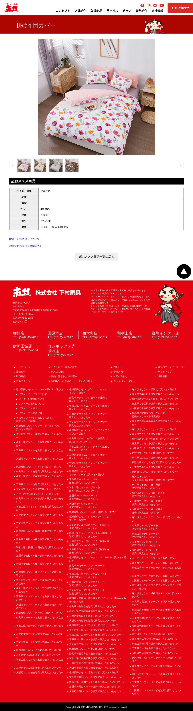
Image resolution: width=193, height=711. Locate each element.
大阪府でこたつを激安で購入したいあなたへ (155, 448)
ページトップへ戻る (184, 271)
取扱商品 (21, 376)
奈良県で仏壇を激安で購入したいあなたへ (154, 639)
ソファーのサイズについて (33, 394)
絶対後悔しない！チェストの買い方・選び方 (92, 512)
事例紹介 (141, 10)
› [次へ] (180, 165)
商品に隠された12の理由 (64, 376)
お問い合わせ (180, 8)
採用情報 (162, 376)
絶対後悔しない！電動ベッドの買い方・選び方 (94, 672)
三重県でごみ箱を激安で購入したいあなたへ (39, 667)
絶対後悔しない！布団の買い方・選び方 (153, 453)
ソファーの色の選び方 (30, 413)
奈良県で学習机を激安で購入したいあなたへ (155, 394)
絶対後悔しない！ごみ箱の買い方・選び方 (38, 650)
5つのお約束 (57, 371)
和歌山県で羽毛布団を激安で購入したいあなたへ (95, 658)
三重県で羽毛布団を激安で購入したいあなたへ (94, 663)
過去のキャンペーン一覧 (171, 367)
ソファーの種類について (32, 403)
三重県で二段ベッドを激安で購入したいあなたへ (95, 639)
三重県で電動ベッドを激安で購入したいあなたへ (95, 686)
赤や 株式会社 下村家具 (47, 292)
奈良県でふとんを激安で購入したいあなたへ (155, 457)
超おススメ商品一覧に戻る (96, 256)
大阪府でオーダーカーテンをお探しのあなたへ (157, 580)
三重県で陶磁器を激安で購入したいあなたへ (92, 615)
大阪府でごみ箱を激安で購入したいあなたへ (39, 672)
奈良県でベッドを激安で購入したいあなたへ (39, 471)
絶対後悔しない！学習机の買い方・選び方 (154, 389)
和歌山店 (124, 333)
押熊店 (18, 333)
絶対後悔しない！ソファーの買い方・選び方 (39, 389)
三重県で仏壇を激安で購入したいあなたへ (154, 648)
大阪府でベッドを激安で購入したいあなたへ (39, 489)
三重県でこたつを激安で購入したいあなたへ (155, 443)
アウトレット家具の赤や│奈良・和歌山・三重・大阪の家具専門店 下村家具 (12, 7)
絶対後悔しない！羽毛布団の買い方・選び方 (92, 649)
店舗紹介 (80, 10)
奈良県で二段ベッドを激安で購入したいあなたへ (95, 630)
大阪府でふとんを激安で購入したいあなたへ (155, 471)
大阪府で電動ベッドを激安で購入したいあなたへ (95, 691)
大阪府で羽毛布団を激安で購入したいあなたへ (94, 667)
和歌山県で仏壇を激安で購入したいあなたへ (155, 643)
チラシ (126, 10)
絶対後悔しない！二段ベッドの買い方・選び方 (94, 625)
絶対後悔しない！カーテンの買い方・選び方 (39, 612)
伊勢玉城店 (22, 346)
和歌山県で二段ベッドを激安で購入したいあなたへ (96, 634)
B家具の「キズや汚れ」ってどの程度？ (72, 381)
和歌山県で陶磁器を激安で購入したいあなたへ (94, 611)
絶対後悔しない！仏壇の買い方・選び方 (153, 634)
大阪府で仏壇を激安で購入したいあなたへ (154, 653)
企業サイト (20, 321)
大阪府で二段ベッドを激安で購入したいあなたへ (95, 644)
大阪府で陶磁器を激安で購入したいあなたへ (92, 620)
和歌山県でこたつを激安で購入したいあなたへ (157, 438)
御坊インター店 (165, 333)
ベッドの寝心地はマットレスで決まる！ (37, 493)
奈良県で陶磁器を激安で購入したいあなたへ (92, 606)
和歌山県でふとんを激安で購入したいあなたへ (157, 462)
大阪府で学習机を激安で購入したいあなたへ (155, 408)
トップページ (23, 367)
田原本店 (55, 333)
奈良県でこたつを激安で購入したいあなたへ (155, 434)
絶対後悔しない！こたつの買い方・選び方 (154, 429)
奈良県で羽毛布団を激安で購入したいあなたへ (94, 653)
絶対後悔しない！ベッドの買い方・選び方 (38, 466)
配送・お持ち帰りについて (24, 238)
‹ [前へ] (12, 165)
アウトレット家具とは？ (64, 367)
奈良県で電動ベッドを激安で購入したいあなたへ (95, 677)
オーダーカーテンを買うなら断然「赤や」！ (155, 558)
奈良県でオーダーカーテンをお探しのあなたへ (157, 563)
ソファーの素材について (32, 398)
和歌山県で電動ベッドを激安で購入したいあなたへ (96, 682)
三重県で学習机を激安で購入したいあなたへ (155, 403)
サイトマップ (165, 371)
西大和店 (90, 333)
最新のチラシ (23, 381)
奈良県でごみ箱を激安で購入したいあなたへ (39, 654)
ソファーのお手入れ (29, 408)
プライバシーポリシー (125, 381)
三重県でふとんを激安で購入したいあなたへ (155, 467)
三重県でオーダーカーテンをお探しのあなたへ (157, 575)
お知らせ (118, 367)
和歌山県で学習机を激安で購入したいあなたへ (157, 398)
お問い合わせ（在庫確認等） (25, 245)
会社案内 (118, 371)
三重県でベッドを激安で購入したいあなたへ (39, 484)
